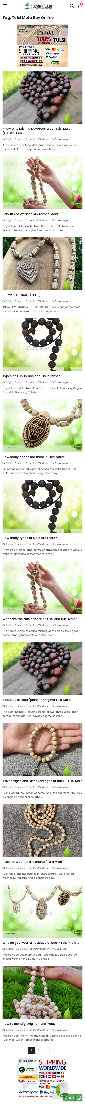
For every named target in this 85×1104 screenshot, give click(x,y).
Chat (69, 1097)
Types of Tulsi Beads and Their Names (31, 376)
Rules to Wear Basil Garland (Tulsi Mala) (33, 862)
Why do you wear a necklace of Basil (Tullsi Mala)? (41, 943)
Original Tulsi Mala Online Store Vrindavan (26, 139)
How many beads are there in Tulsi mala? (34, 457)
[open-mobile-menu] (5, 6)
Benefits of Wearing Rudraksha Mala (30, 214)
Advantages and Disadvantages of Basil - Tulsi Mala (42, 781)
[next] (53, 1050)
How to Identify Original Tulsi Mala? (29, 1024)
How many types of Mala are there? (30, 538)
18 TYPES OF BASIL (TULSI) (22, 295)
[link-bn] (42, 45)
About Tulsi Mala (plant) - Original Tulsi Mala (37, 700)
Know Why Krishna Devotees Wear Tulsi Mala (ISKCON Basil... (36, 130)
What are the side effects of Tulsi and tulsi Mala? (40, 619)
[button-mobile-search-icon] (72, 6)
